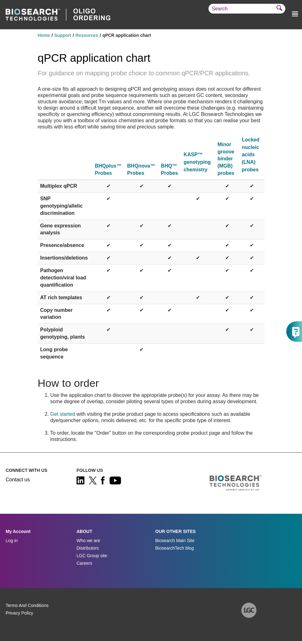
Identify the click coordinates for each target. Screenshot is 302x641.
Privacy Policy (19, 612)
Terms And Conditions (27, 605)
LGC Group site (92, 555)
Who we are (88, 540)
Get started (62, 414)
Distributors (88, 548)
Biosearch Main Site (175, 540)
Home (44, 35)
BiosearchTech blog (174, 548)
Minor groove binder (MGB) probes (226, 159)
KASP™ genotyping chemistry (197, 162)
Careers (84, 563)
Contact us (18, 479)
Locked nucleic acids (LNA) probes (250, 155)
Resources (87, 35)
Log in (12, 540)
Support (62, 35)
